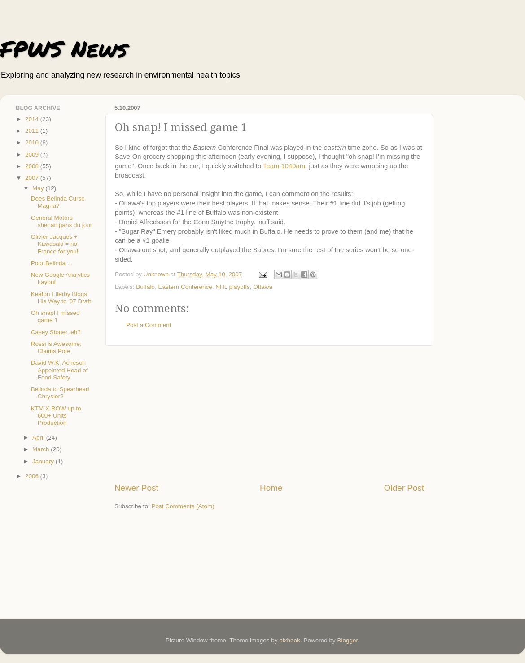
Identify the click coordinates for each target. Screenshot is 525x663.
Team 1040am (284, 166)
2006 (32, 476)
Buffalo (145, 287)
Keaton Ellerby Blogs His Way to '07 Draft (61, 298)
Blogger (347, 640)
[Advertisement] (269, 414)
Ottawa (262, 287)
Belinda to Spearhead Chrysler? (60, 393)
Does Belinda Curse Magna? (58, 202)
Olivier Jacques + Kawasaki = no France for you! (55, 243)
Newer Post (136, 488)
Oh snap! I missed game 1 (55, 316)
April (39, 437)
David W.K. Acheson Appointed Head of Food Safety (59, 369)
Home (271, 488)
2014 (32, 119)
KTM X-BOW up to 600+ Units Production (56, 415)
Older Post (404, 488)
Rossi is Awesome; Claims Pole (56, 347)
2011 (32, 130)
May (38, 188)
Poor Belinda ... (51, 263)
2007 (32, 177)
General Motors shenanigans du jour (61, 221)
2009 (32, 154)
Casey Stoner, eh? (56, 332)
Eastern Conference (185, 287)
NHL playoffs (232, 287)
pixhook (289, 640)
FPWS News (63, 49)
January (44, 461)
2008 (32, 166)
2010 (32, 142)
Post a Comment (148, 325)
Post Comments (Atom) (183, 506)
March (41, 449)
